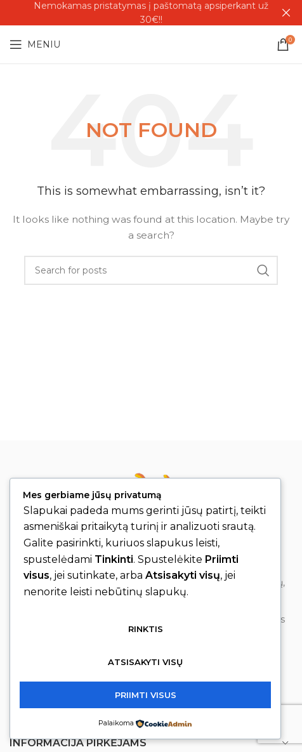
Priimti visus (145, 695)
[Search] (151, 270)
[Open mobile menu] (35, 44)
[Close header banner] (286, 12)
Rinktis (145, 629)
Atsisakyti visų (145, 662)
